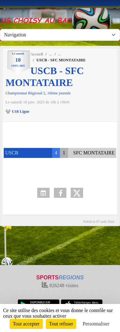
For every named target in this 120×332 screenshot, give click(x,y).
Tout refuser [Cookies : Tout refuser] (61, 323)
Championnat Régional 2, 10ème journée (38, 93)
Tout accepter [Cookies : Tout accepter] (26, 323)
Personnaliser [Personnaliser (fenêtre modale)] (96, 323)
